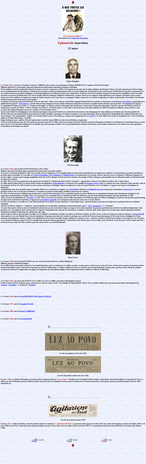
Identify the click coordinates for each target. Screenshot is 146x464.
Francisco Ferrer (93, 183)
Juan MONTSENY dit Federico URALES (35, 296)
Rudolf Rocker (69, 175)
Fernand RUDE (26, 319)
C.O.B (91, 116)
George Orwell (138, 214)
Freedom (30, 198)
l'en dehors (12, 285)
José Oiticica (126, 101)
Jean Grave (128, 189)
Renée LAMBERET (27, 311)
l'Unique (32, 285)
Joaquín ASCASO (27, 304)
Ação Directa (24, 104)
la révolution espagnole (48, 200)
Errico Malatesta (55, 175)
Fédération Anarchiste (79, 38)
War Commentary (95, 206)
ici (10, 383)
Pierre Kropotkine (41, 175)
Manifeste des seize (97, 189)
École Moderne (58, 183)
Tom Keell (73, 189)
